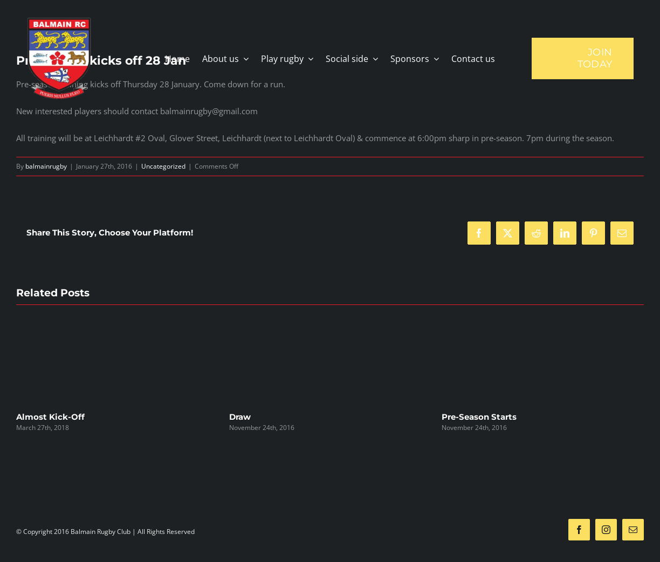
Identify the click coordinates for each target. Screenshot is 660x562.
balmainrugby (46, 166)
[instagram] (606, 529)
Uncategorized (163, 166)
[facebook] (579, 529)
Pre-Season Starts (479, 417)
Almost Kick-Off (50, 417)
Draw (240, 417)
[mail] (633, 529)
